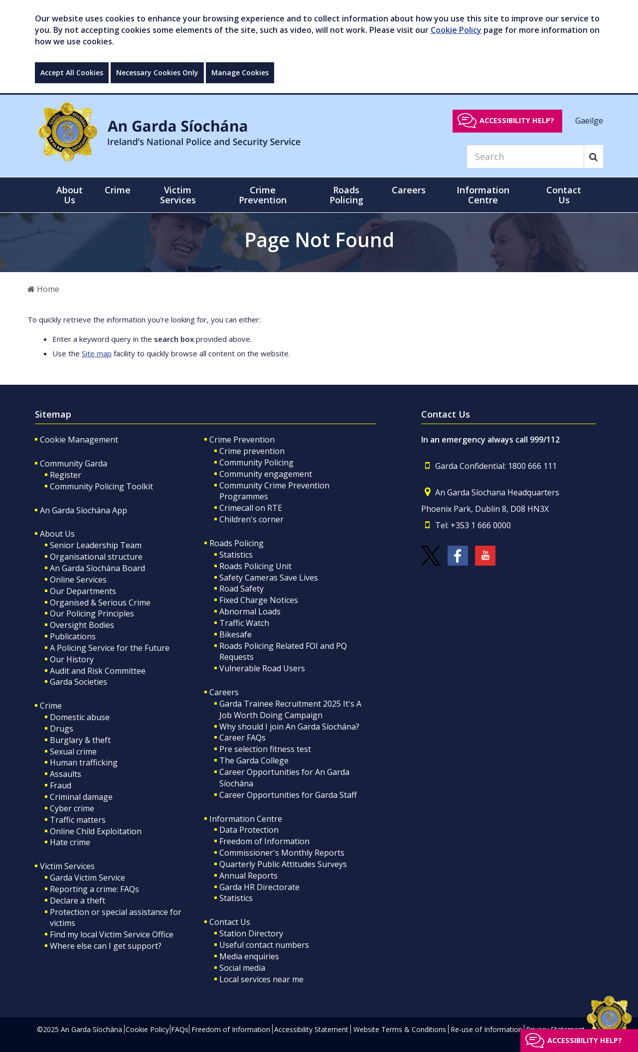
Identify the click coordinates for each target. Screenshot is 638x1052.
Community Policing (256, 462)
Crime (51, 705)
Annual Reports (248, 875)
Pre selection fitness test (265, 749)
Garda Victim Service (87, 877)
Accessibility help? (516, 120)
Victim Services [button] (178, 195)
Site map (97, 353)
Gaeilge (589, 120)
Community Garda (73, 463)
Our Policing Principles (92, 613)
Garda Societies (78, 681)
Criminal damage (81, 796)
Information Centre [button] (483, 195)
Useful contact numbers (264, 944)
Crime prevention (252, 451)
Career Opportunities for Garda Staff (288, 794)
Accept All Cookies (71, 72)
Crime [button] (118, 190)
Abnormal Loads (250, 611)
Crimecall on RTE (250, 507)
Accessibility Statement (311, 1029)
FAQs (179, 1029)
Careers (224, 692)
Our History (72, 659)
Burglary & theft (80, 740)
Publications (73, 636)
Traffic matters (78, 819)
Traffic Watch (244, 622)
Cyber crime (72, 808)
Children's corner (251, 519)
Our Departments (83, 591)
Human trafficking (84, 762)
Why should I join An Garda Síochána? (289, 726)
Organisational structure (96, 556)
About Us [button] (69, 195)
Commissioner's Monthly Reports (281, 852)
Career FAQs (242, 737)
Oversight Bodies (82, 624)
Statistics (236, 554)
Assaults (65, 773)
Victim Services (67, 866)
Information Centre (245, 818)
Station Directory (251, 933)
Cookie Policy (456, 29)
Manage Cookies (240, 72)
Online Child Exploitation (96, 831)
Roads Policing (236, 543)
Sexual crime (73, 751)
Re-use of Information (486, 1029)
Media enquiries (249, 956)
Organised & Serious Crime (100, 602)
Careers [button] (409, 190)
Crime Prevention (242, 439)
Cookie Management (79, 439)
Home (43, 289)
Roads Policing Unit (255, 566)
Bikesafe (235, 634)
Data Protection (249, 829)
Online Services (78, 579)
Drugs (61, 728)
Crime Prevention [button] (263, 195)
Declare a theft (77, 900)
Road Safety (241, 588)
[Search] (525, 156)
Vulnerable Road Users (262, 668)
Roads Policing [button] (346, 195)
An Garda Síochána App (83, 510)
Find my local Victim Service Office (111, 934)
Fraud (60, 785)
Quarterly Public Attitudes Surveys (283, 864)
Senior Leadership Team (96, 545)
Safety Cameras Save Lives (268, 577)
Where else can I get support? (105, 945)
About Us (57, 533)
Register (65, 474)
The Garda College (254, 760)
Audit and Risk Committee (98, 670)
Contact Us (229, 921)
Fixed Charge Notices (258, 600)
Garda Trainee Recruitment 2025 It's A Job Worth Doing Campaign (290, 709)
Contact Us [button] (563, 195)
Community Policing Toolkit (101, 486)
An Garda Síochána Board (97, 568)
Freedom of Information (264, 841)
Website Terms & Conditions (399, 1029)
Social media (242, 967)
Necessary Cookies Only (157, 72)
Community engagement (265, 473)
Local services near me (261, 979)
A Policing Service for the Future (109, 647)
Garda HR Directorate (259, 887)
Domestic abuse (80, 717)
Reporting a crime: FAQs (94, 889)
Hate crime (70, 842)
